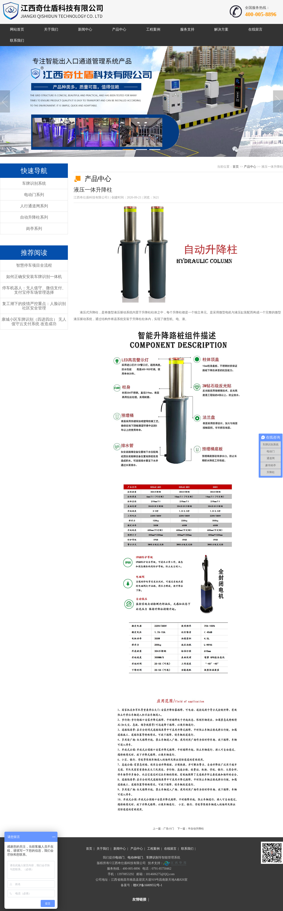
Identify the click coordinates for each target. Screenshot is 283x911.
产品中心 (250, 166)
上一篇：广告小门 (163, 828)
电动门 (119, 857)
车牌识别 (152, 857)
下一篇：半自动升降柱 (190, 828)
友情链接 (139, 899)
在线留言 (170, 848)
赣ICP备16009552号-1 (147, 885)
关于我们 (103, 848)
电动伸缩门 (135, 857)
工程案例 (153, 848)
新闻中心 (119, 848)
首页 (236, 166)
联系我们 (187, 848)
